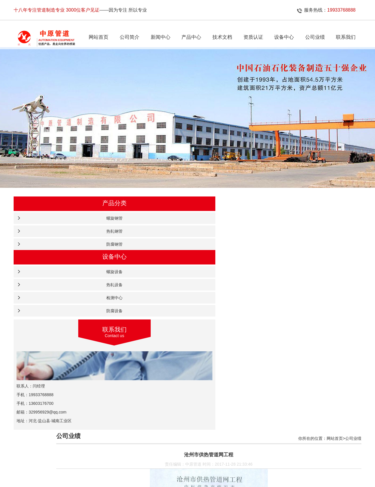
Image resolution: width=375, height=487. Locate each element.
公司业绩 (198, 466)
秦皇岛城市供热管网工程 (132, 437)
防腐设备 (50, 317)
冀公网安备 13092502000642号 (187, 482)
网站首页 (113, 466)
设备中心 (241, 466)
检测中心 (50, 304)
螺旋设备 (50, 277)
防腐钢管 (50, 250)
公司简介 (134, 466)
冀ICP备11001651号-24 (234, 477)
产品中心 (177, 466)
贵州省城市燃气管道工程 (132, 417)
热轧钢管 (50, 237)
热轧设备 (50, 290)
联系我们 (262, 466)
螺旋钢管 (50, 224)
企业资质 (219, 466)
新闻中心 (156, 466)
